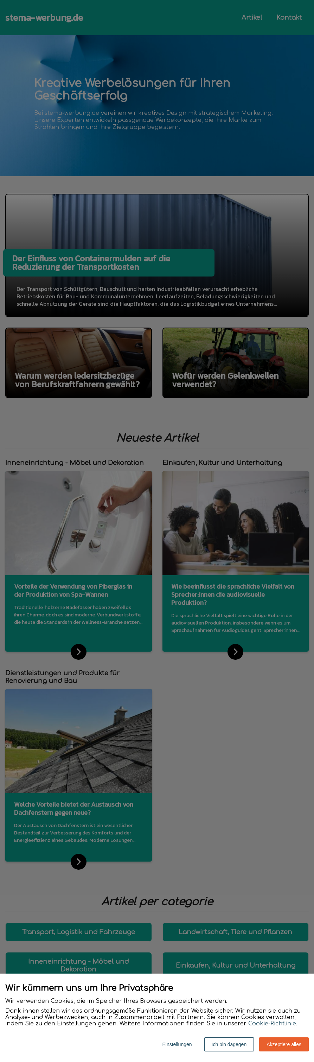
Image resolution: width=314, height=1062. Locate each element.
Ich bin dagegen (229, 1044)
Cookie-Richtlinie (272, 1023)
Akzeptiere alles (284, 1044)
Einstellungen (177, 1044)
